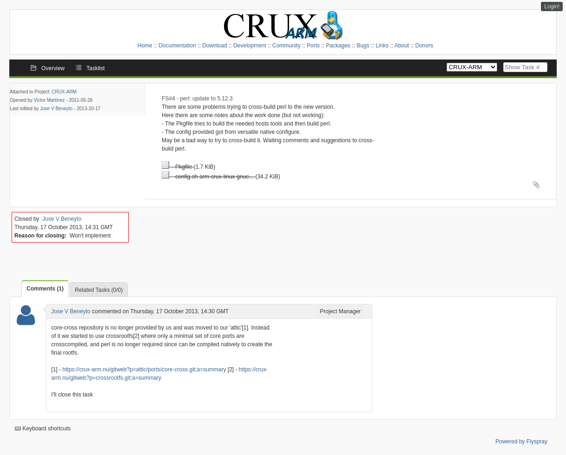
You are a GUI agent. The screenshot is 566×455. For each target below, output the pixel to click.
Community (286, 45)
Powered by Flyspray (521, 441)
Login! (551, 6)
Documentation (177, 45)
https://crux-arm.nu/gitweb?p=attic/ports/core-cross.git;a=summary (144, 369)
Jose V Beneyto (56, 108)
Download (214, 45)
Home (145, 45)
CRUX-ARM (64, 91)
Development (249, 45)
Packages (338, 45)
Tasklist (95, 68)
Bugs (362, 45)
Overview (53, 68)
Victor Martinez (49, 100)
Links (381, 45)
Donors (424, 45)
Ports (313, 45)
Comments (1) (45, 288)
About (402, 45)
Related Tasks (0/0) (99, 290)
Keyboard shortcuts (43, 428)
